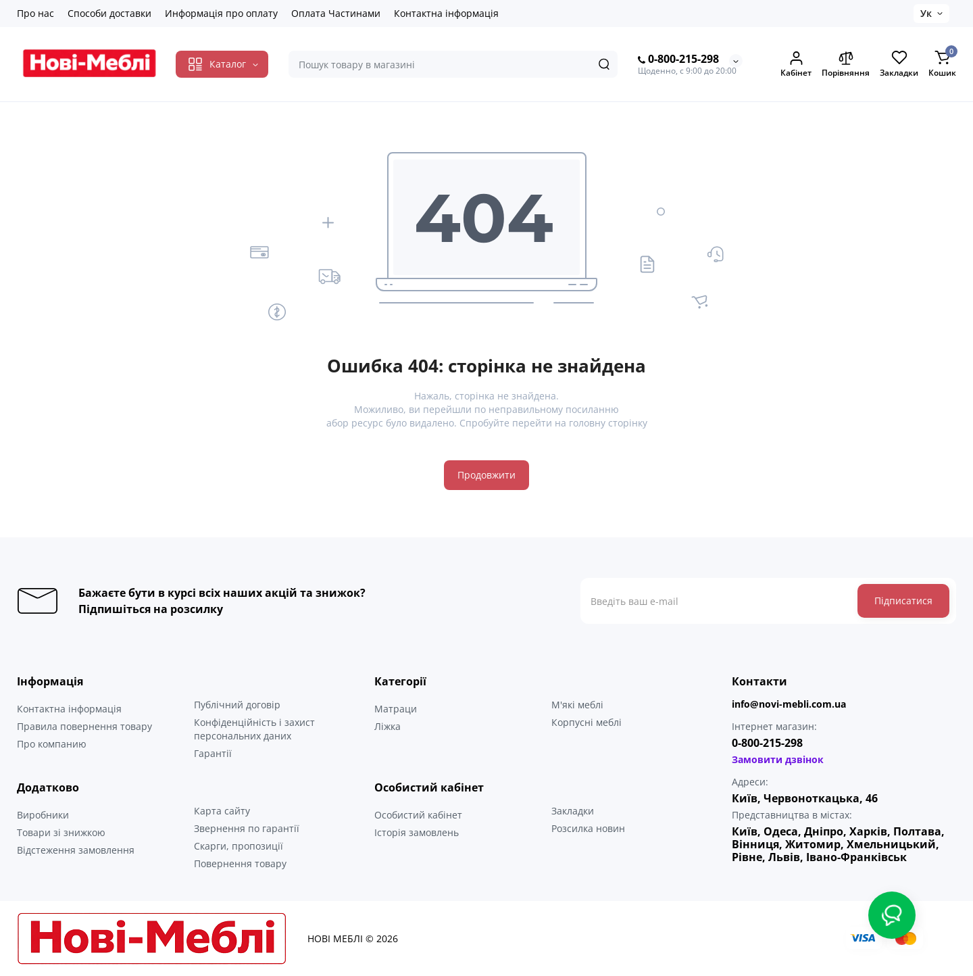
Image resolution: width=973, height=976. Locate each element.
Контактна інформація (446, 13)
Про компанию (51, 743)
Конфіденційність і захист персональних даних (254, 729)
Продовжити (486, 474)
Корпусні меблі (586, 722)
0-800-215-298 (678, 59)
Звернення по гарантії (246, 828)
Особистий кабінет (418, 814)
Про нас (35, 13)
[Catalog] (222, 64)
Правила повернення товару (84, 726)
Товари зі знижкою (61, 832)
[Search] (604, 64)
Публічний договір (237, 704)
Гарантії (213, 753)
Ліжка (387, 726)
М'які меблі (577, 704)
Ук (926, 13)
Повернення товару (240, 863)
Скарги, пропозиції (238, 845)
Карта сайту (222, 810)
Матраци (395, 708)
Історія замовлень (416, 832)
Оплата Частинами (335, 13)
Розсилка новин (588, 828)
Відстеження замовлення (75, 850)
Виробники (43, 814)
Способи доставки (109, 13)
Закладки (572, 810)
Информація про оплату (221, 13)
